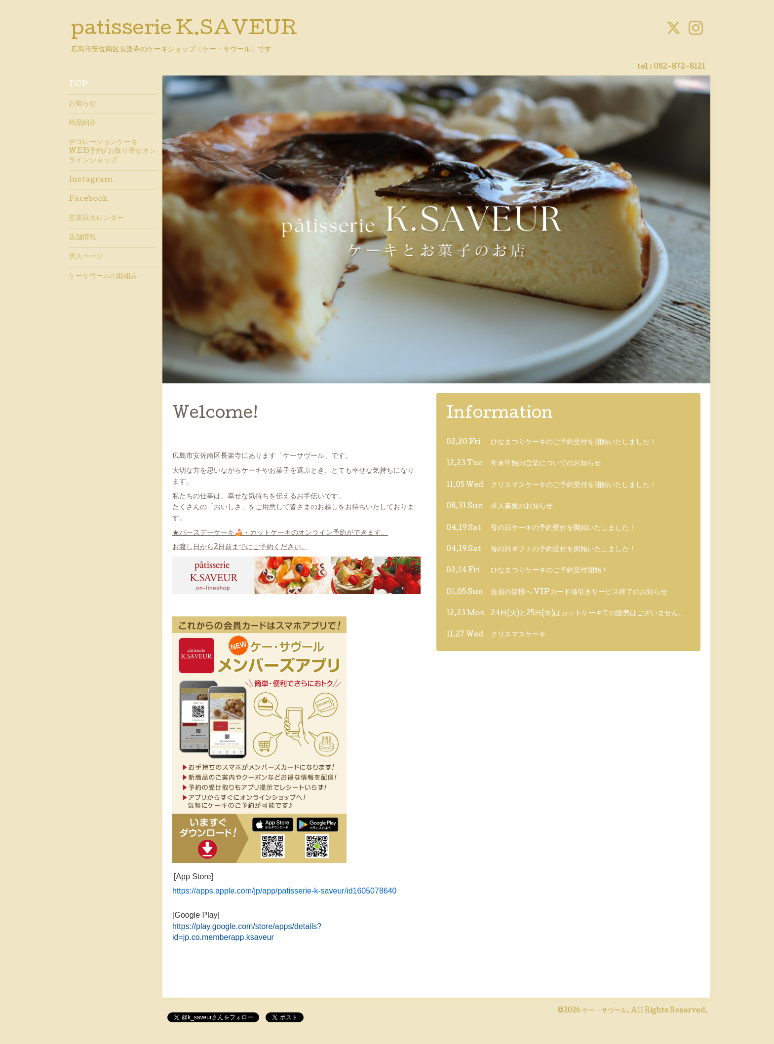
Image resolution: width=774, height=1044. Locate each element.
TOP (78, 85)
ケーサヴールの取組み (103, 277)
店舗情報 (82, 238)
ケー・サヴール (604, 1010)
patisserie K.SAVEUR (184, 30)
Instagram (91, 180)
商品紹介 (82, 123)
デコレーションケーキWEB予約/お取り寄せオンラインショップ (112, 151)
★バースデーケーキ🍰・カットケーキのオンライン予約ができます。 (280, 533)
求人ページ (86, 257)
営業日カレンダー (96, 219)
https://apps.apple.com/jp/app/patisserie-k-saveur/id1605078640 (284, 891)
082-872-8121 (679, 67)
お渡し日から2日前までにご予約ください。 (240, 548)
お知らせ (82, 104)
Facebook (88, 199)
